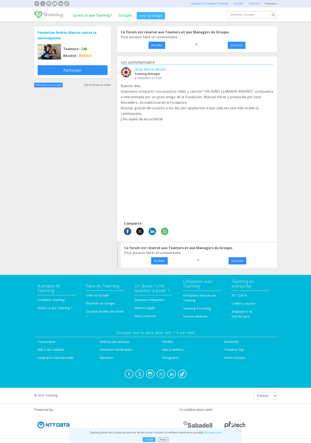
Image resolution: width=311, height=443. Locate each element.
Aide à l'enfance (173, 350)
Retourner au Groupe (48, 85)
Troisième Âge (234, 350)
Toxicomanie (46, 342)
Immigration (170, 358)
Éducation (106, 358)
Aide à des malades (50, 350)
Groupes (125, 15)
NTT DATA (239, 295)
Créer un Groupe (150, 16)
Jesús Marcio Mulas (150, 69)
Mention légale (145, 308)
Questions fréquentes (149, 300)
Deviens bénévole (195, 316)
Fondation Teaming (50, 300)
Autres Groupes (235, 358)
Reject (163, 439)
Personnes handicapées (116, 350)
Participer (72, 70)
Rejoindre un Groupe (100, 303)
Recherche (231, 342)
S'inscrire (237, 45)
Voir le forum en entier (97, 85)
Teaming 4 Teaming (197, 308)
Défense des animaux (115, 342)
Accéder (156, 45)
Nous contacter (145, 316)
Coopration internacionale (55, 358)
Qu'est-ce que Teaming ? (92, 15)
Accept (149, 439)
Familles (167, 342)
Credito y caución (243, 303)
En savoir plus (213, 432)
